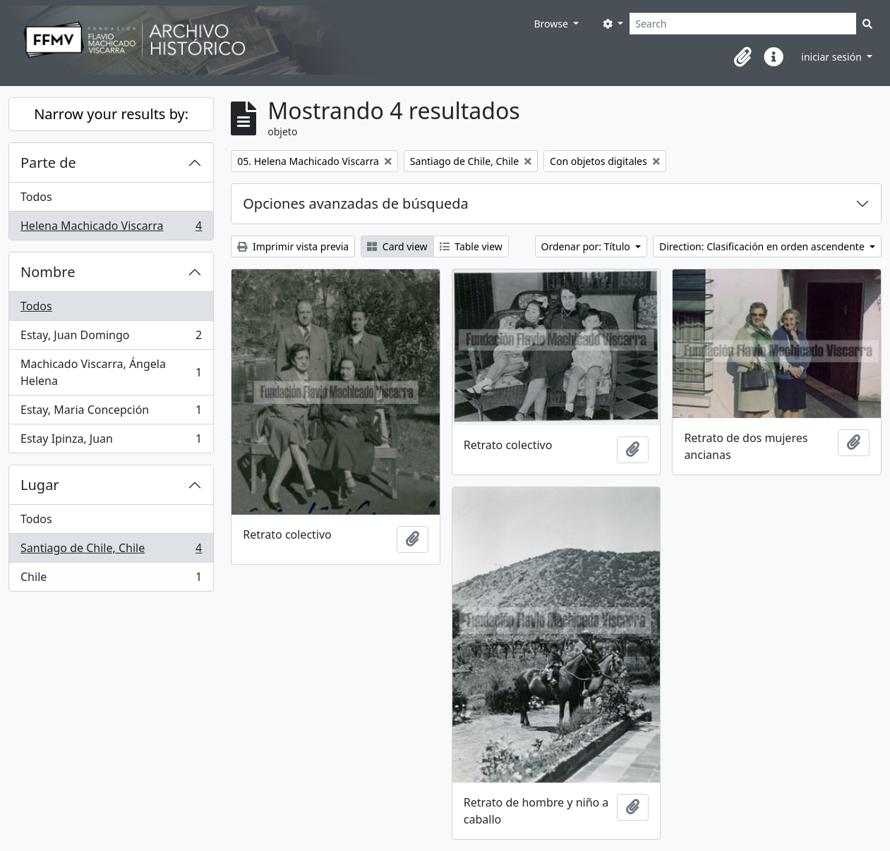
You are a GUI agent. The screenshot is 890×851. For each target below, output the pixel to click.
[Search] (743, 24)
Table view (471, 246)
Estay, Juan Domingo (111, 338)
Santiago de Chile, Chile (111, 551)
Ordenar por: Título (587, 246)
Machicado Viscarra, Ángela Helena (111, 372)
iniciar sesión (832, 56)
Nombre (47, 271)
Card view (397, 246)
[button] (742, 57)
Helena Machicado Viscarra (111, 228)
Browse (552, 23)
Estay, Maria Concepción (111, 412)
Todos (36, 196)
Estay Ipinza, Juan (111, 441)
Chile (111, 579)
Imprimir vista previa (293, 246)
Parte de (48, 162)
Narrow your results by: (111, 113)
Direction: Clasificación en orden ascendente (763, 246)
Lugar (39, 484)
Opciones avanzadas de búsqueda (356, 203)
